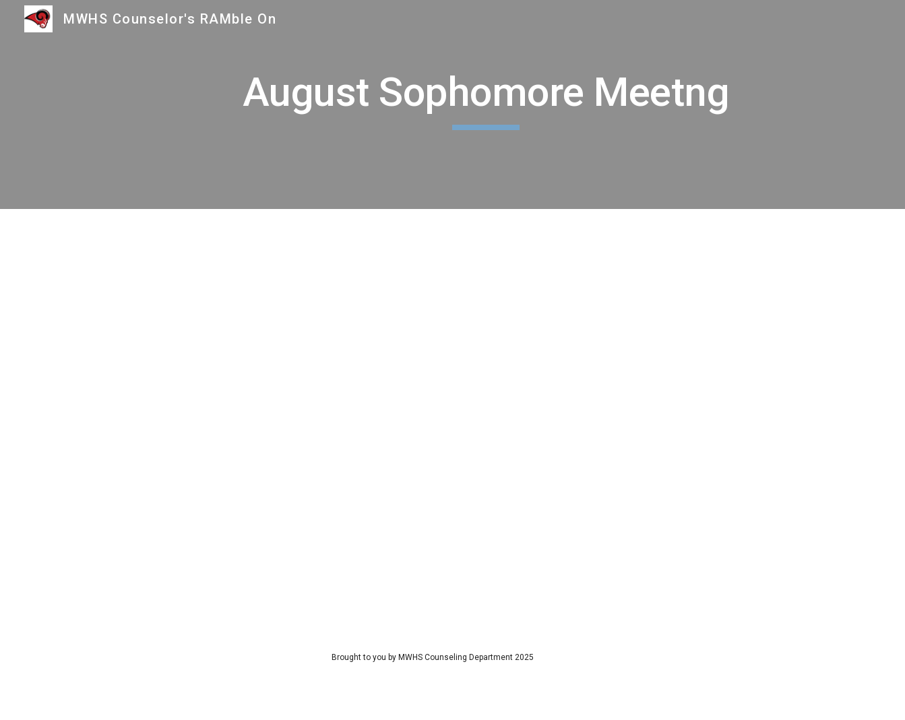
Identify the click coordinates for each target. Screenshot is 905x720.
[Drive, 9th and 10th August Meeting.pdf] (453, 420)
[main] (486, 104)
